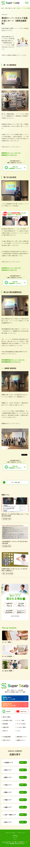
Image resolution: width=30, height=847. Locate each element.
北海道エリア (8, 762)
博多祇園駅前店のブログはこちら (11, 362)
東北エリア (8, 770)
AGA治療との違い (8, 720)
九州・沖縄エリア (10, 815)
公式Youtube (21, 711)
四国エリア (8, 807)
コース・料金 (20, 720)
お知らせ (5, 731)
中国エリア (8, 800)
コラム (18, 731)
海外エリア (8, 822)
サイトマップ (21, 833)
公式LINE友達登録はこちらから (15, 167)
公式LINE (6, 711)
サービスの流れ (21, 724)
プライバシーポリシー (11, 833)
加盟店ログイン (21, 740)
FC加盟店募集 (7, 737)
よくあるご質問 (21, 727)
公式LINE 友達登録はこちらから (15, 467)
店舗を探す (6, 727)
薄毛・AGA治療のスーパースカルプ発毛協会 (16, 842)
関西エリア (8, 792)
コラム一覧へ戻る (15, 482)
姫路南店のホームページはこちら (11, 153)
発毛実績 (5, 724)
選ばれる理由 (6, 717)
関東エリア (8, 777)
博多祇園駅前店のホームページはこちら (13, 360)
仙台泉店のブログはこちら (9, 270)
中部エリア (8, 785)
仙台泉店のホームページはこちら (11, 268)
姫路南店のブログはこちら (9, 155)
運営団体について (22, 737)
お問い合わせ (6, 740)
